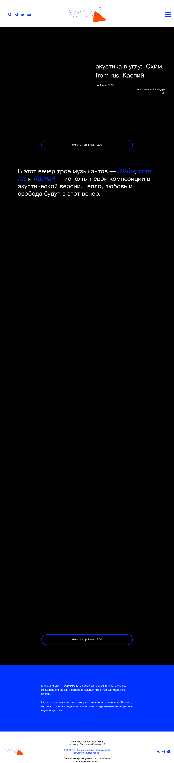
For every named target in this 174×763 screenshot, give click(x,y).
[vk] (22, 16)
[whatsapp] (169, 752)
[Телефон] (9, 16)
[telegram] (16, 16)
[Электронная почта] (29, 16)
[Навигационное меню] (168, 14)
